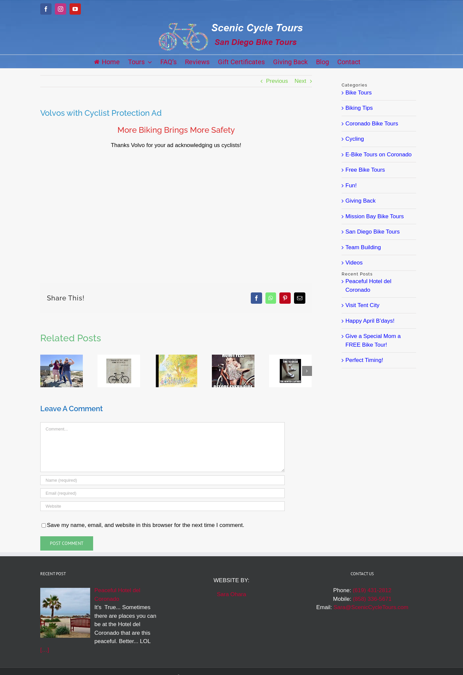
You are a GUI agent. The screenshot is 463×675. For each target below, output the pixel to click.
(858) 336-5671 (372, 599)
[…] (44, 650)
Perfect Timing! (364, 360)
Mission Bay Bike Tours (375, 216)
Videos (354, 262)
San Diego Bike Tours (373, 232)
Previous (277, 81)
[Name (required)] (162, 480)
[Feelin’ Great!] (233, 358)
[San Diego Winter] (290, 358)
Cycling (355, 139)
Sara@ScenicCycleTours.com (371, 607)
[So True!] (118, 358)
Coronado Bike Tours (372, 123)
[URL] (162, 506)
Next (300, 81)
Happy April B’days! (370, 321)
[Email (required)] (162, 493)
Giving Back (361, 201)
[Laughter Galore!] (61, 358)
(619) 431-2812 (372, 590)
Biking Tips (359, 108)
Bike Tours (359, 92)
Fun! (351, 185)
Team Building (363, 247)
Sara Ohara (231, 594)
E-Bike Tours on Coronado (379, 154)
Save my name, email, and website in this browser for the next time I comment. (145, 525)
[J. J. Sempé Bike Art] (176, 358)
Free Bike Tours (365, 170)
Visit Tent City (363, 305)
